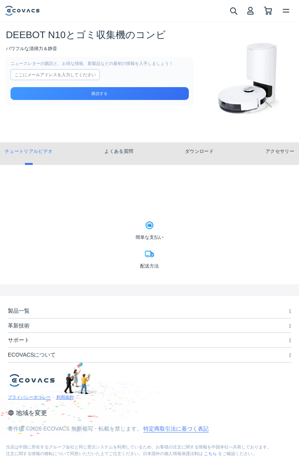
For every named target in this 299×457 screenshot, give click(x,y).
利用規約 (65, 397)
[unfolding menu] (290, 311)
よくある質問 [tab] (118, 151)
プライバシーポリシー (29, 397)
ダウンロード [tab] (199, 151)
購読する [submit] (99, 93)
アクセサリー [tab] (280, 151)
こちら (210, 453)
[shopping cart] (268, 10)
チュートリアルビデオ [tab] (29, 151)
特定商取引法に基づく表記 (176, 428)
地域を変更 (27, 413)
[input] (55, 74)
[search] (233, 10)
